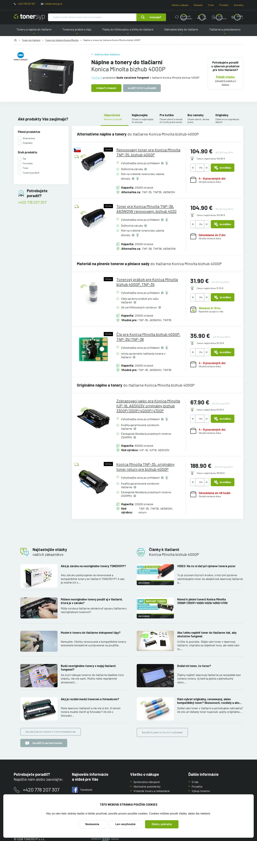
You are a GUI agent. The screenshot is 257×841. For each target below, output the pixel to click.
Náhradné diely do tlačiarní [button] (181, 32)
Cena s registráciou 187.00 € (211, 473)
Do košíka (222, 168)
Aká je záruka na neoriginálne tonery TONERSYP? (93, 566)
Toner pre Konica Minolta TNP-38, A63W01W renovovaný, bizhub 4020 (146, 209)
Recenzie (198, 5)
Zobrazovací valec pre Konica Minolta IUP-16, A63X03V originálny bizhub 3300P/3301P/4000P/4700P (148, 405)
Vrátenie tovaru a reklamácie (151, 791)
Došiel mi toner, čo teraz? (194, 666)
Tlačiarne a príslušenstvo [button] (224, 32)
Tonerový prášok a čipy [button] (77, 32)
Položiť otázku (225, 76)
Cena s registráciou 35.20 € (210, 343)
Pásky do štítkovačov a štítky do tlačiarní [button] (127, 32)
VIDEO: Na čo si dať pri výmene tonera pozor (206, 566)
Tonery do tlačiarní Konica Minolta (62, 40)
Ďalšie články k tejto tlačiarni (162, 732)
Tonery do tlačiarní (31, 40)
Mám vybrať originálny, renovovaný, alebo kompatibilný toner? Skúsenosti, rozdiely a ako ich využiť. (208, 701)
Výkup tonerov (201, 791)
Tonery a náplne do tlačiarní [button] (34, 32)
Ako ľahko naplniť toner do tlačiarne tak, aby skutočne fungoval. (207, 634)
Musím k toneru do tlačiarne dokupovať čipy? (90, 632)
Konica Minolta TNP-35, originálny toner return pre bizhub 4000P (145, 466)
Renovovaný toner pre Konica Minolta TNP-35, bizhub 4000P (148, 152)
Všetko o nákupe (180, 5)
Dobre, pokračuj (162, 824)
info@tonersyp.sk (53, 3)
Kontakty (238, 5)
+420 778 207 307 (26, 3)
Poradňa (223, 5)
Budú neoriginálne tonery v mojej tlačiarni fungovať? (88, 667)
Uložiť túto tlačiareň (142, 88)
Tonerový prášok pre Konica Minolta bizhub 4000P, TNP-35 (147, 282)
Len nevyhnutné (125, 824)
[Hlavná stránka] (29, 17)
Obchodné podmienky (146, 786)
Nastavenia (92, 824)
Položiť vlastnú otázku (43, 743)
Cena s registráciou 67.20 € (210, 409)
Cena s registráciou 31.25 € (210, 288)
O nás (211, 5)
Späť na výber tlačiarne (107, 54)
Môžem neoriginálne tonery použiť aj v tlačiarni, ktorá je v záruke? (92, 601)
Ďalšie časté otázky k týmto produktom (51, 732)
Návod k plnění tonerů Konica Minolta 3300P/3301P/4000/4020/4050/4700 (202, 601)
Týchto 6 (96, 77)
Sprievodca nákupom (146, 782)
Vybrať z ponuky (106, 88)
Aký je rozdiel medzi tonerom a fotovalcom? (90, 699)
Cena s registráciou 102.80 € (211, 158)
